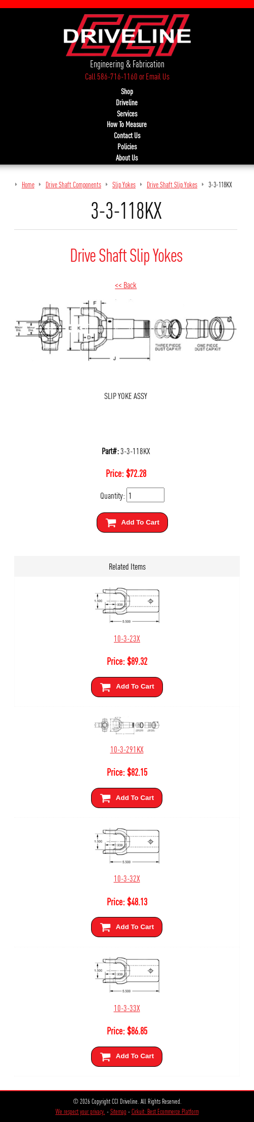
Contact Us (127, 135)
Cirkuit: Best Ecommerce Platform (165, 1111)
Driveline (127, 102)
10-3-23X (127, 638)
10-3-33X (127, 1007)
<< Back (126, 284)
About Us (127, 157)
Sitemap (118, 1111)
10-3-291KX (127, 748)
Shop (127, 91)
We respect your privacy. (80, 1111)
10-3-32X (127, 878)
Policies (127, 146)
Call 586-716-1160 (111, 76)
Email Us (158, 76)
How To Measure (127, 124)
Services (127, 113)
